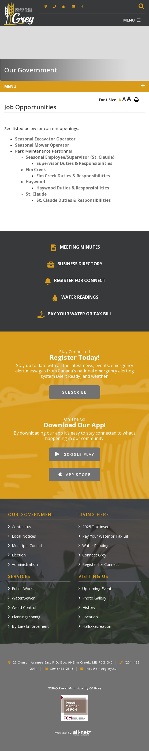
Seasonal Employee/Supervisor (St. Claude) (70, 157)
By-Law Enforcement (30, 626)
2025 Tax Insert (96, 526)
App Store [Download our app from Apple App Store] (74, 474)
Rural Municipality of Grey (18, 14)
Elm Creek (36, 169)
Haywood (35, 181)
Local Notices (24, 536)
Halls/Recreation (96, 626)
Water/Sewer (23, 598)
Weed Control (24, 607)
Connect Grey (94, 555)
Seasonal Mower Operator (42, 145)
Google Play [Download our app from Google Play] (74, 454)
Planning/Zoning (26, 616)
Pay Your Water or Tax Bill (105, 536)
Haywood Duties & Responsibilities (72, 188)
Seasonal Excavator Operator (45, 139)
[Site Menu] (74, 86)
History (88, 607)
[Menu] (132, 20)
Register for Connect (100, 564)
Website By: (73, 733)
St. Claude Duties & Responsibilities (73, 200)
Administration (25, 564)
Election (19, 555)
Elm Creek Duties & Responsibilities (73, 175)
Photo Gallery (94, 598)
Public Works (23, 588)
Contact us (21, 526)
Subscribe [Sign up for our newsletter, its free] (74, 392)
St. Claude (36, 194)
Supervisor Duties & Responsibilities (74, 163)
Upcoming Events (97, 588)
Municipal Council (27, 545)
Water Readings (96, 545)
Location (90, 616)
